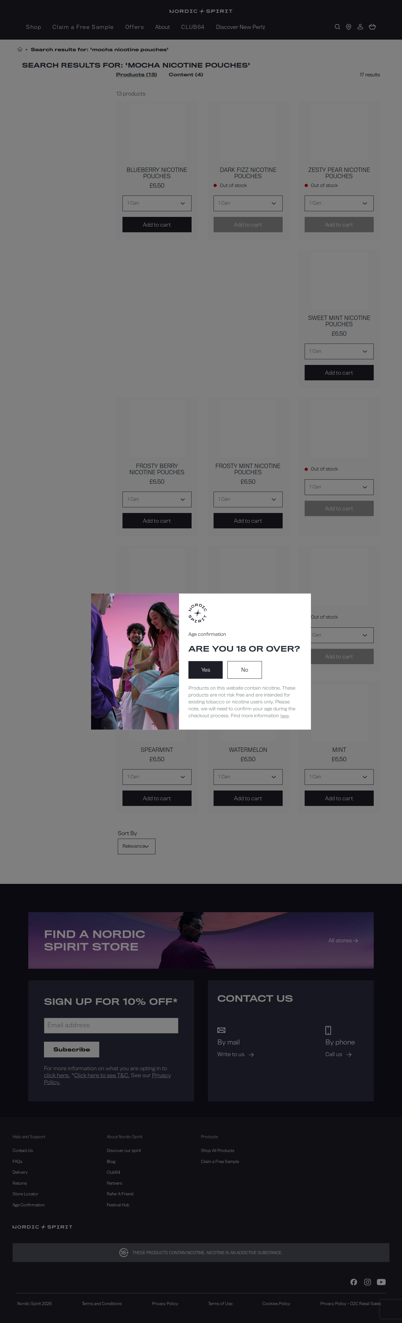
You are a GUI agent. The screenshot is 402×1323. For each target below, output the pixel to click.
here (284, 715)
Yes (205, 669)
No (245, 669)
